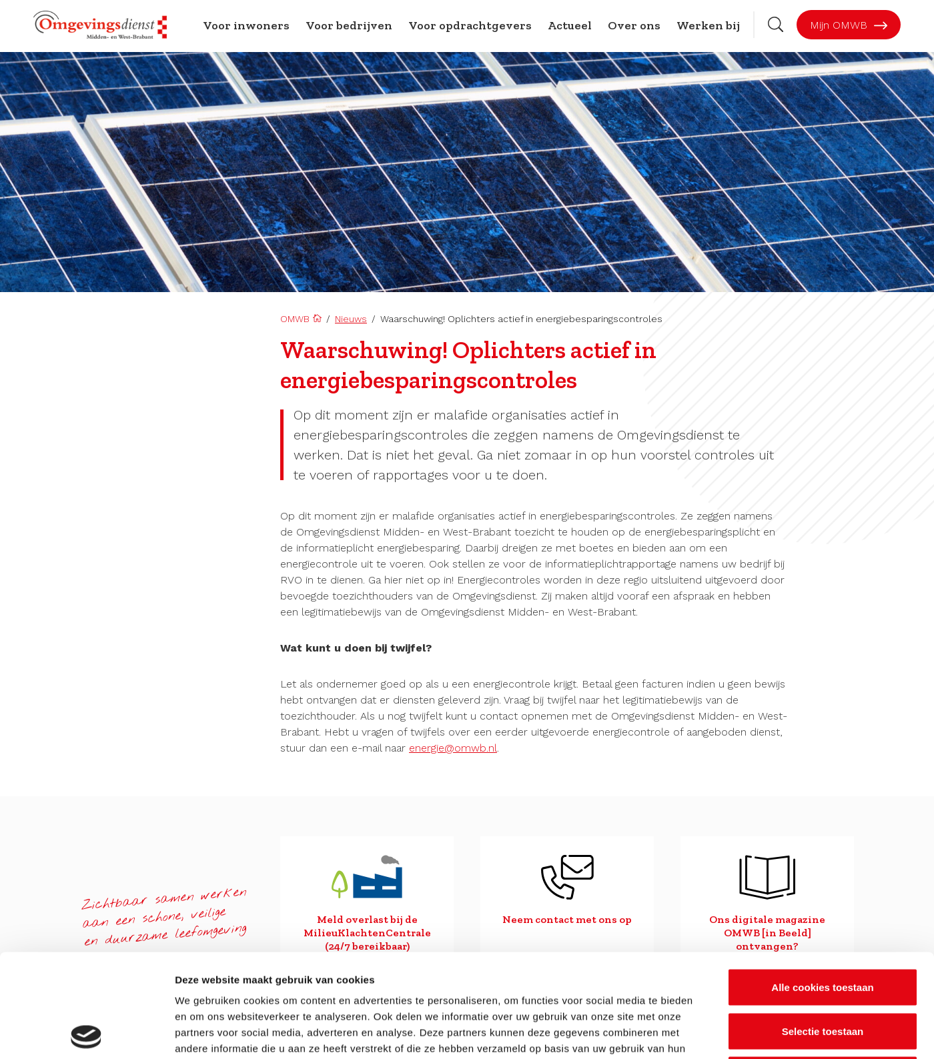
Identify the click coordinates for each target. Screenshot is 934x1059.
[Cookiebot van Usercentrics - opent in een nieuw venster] (86, 1033)
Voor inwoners (246, 25)
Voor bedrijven (349, 25)
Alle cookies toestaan (822, 884)
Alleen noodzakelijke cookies (822, 971)
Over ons (634, 25)
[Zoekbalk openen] (775, 24)
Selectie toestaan (823, 928)
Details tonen (721, 1032)
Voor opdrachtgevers (470, 25)
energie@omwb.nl (453, 748)
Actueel (570, 25)
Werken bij (708, 25)
